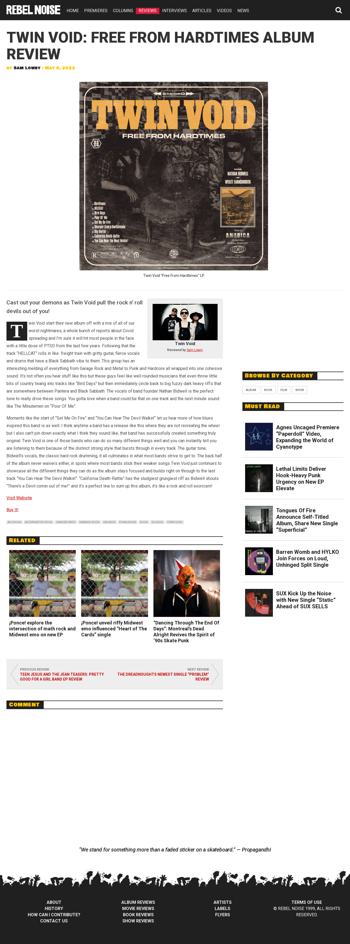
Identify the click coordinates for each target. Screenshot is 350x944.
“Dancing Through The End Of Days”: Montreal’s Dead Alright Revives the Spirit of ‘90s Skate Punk (186, 631)
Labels (222, 908)
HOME (73, 10)
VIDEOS (224, 10)
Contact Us (54, 921)
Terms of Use (306, 902)
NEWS (243, 10)
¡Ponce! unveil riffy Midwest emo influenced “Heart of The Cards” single (114, 628)
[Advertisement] (293, 328)
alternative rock (38, 522)
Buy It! (12, 509)
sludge (157, 522)
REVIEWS (148, 10)
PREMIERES (96, 10)
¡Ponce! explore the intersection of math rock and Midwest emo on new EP (42, 628)
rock (144, 522)
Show (299, 390)
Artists (223, 902)
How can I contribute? (54, 914)
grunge (109, 522)
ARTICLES (201, 10)
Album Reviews (138, 902)
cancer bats (66, 522)
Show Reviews (138, 921)
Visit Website (19, 497)
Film (283, 390)
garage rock (89, 522)
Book (268, 390)
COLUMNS (123, 10)
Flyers (222, 914)
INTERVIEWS (174, 10)
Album (251, 390)
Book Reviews (138, 914)
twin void (174, 522)
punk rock (127, 522)
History (54, 908)
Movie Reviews (138, 908)
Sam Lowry (26, 68)
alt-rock (14, 522)
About (54, 902)
